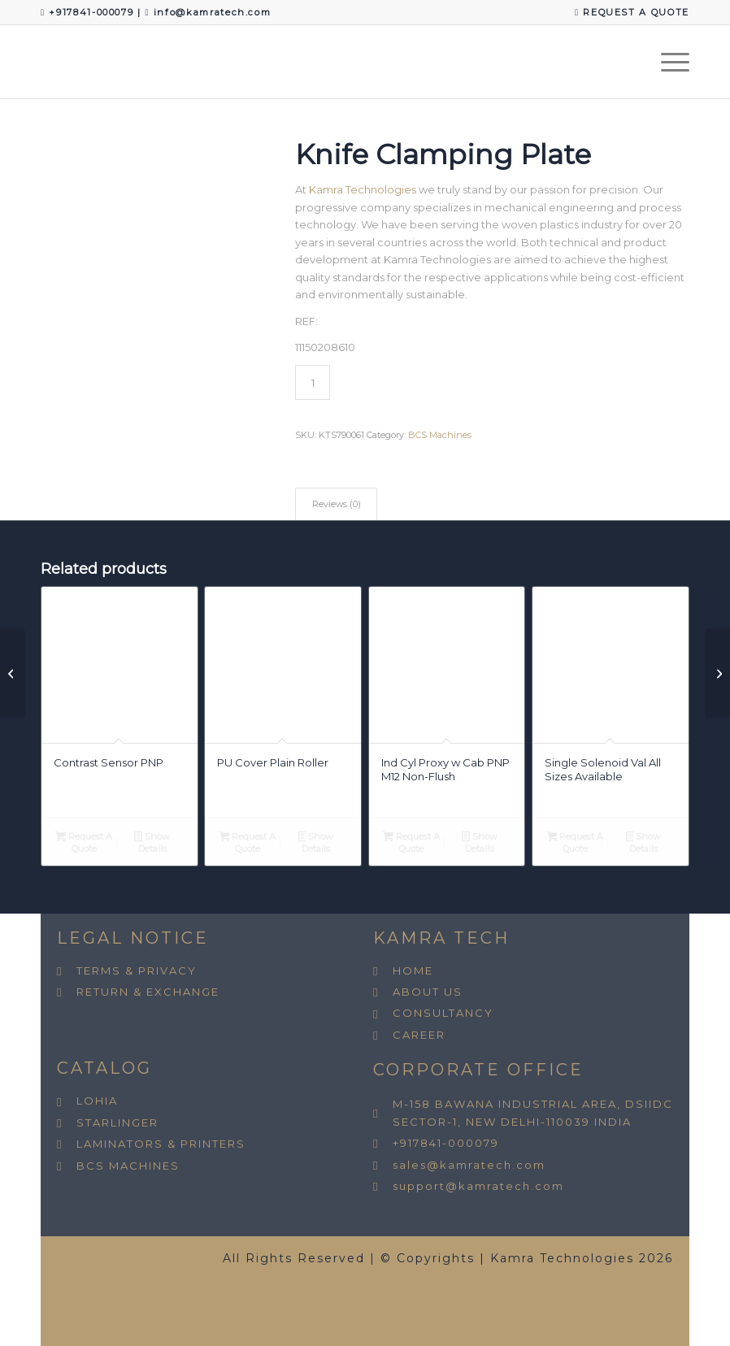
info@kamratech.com (213, 12)
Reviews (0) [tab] (336, 504)
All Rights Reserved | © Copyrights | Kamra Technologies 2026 (448, 1258)
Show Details (152, 842)
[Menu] (667, 61)
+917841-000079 (93, 12)
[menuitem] (628, 12)
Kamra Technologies (362, 189)
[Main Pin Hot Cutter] (717, 673)
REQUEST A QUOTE (632, 12)
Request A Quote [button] (83, 842)
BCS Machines (439, 435)
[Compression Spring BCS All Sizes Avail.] (12, 673)
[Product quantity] (312, 382)
